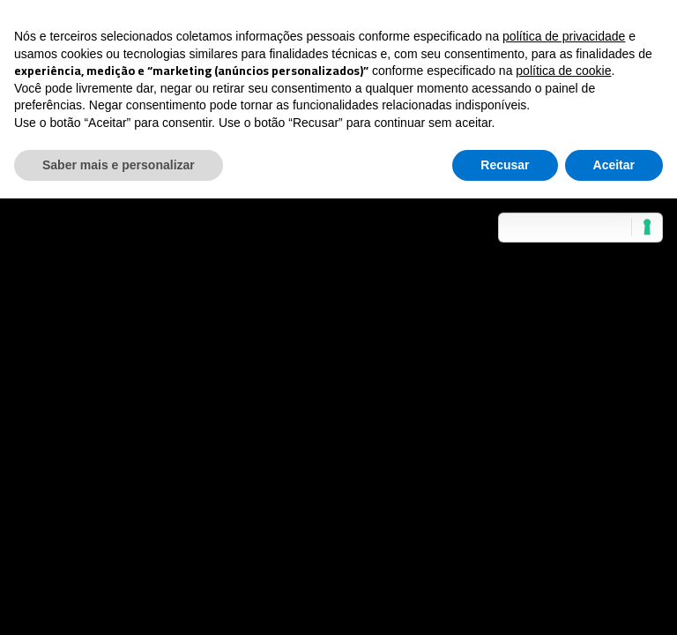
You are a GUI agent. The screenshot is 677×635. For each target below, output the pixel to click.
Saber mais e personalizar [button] (118, 165)
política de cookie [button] (563, 71)
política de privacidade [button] (563, 36)
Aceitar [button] (614, 165)
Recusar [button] (504, 165)
